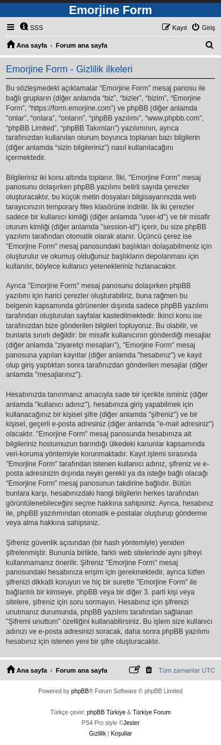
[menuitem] (31, 28)
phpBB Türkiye (106, 712)
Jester (131, 723)
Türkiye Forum (151, 712)
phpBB (80, 691)
